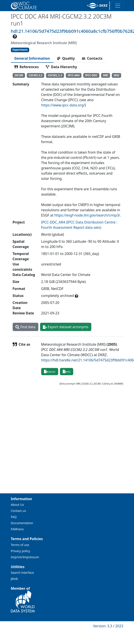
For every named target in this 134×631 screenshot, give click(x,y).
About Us (17, 505)
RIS (67, 371)
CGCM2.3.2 (35, 75)
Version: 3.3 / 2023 (108, 626)
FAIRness (17, 529)
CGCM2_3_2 (55, 75)
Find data (25, 326)
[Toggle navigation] (118, 5)
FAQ (14, 517)
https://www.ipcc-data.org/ (63, 105)
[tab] (32, 58)
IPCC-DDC (91, 75)
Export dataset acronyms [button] (65, 326)
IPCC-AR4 (74, 75)
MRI (105, 75)
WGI (116, 75)
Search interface (22, 572)
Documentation (22, 523)
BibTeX (49, 371)
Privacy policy (20, 551)
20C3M (18, 75)
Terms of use (20, 545)
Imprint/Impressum (25, 557)
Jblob (14, 579)
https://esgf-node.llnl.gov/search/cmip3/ (87, 215)
